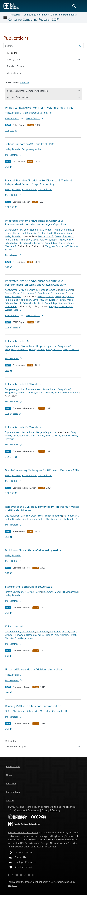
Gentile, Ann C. (45, 233)
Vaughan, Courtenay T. (57, 246)
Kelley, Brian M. (13, 112)
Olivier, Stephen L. (64, 236)
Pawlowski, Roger (49, 239)
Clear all (24, 82)
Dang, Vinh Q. (64, 346)
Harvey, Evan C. (37, 349)
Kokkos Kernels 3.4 (17, 341)
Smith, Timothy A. (69, 519)
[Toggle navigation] (5, 17)
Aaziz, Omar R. (46, 229)
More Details (34, 118)
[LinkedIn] (29, 875)
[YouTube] (17, 875)
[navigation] (43, 746)
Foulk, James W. (29, 233)
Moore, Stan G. (46, 236)
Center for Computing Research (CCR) (33, 19)
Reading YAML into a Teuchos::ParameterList (33, 705)
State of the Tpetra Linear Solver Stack (29, 586)
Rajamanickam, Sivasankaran (37, 112)
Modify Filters (17, 73)
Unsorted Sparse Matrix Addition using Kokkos (34, 669)
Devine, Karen (12, 233)
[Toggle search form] (74, 6)
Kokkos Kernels (14, 626)
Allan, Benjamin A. (64, 229)
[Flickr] (21, 875)
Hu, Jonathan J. (71, 515)
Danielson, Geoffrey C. (32, 515)
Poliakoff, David (30, 239)
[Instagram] (25, 875)
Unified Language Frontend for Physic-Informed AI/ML (39, 107)
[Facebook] (8, 875)
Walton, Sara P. (13, 309)
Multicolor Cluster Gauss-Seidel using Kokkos (33, 550)
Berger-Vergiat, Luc (32, 149)
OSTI (14, 130)
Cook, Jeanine (31, 229)
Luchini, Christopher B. (55, 711)
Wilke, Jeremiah (71, 392)
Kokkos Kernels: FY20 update (23, 384)
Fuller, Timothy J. (53, 515)
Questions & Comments (26, 810)
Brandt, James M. (14, 229)
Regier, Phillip (66, 239)
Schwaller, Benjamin (33, 242)
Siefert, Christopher (48, 519)
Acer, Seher (42, 631)
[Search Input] (43, 45)
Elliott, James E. (28, 293)
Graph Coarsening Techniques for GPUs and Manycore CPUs (42, 470)
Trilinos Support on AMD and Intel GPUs (29, 143)
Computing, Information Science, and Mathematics (50, 14)
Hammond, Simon (63, 233)
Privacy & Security (51, 810)
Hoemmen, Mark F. (52, 591)
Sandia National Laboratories (23, 832)
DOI (7, 130)
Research (15, 14)
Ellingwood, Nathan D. (16, 349)
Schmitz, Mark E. (13, 242)
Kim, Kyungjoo (29, 519)
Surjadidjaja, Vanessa (56, 242)
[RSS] (33, 875)
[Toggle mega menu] (82, 6)
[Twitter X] (13, 875)
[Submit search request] (80, 45)
